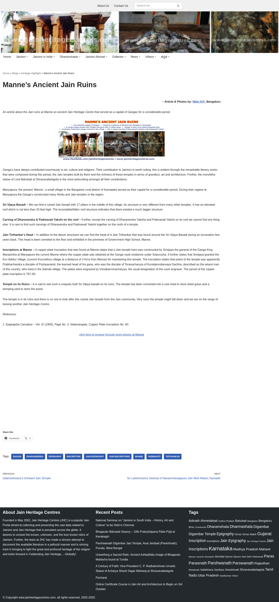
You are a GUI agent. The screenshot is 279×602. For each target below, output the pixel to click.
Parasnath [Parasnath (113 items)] (198, 563)
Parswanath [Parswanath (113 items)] (243, 563)
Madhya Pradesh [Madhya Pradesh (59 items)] (245, 549)
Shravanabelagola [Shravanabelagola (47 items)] (252, 569)
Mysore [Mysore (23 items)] (229, 556)
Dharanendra (35, 456)
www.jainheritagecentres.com (37, 597)
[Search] (154, 5)
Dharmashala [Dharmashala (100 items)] (241, 526)
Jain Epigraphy (95, 456)
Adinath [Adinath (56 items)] (194, 521)
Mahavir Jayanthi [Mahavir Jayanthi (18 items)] (196, 557)
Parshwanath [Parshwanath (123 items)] (220, 563)
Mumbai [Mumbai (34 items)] (220, 556)
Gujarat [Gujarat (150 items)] (264, 533)
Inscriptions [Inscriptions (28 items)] (213, 541)
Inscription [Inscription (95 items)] (197, 541)
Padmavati (154, 456)
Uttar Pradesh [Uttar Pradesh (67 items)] (208, 575)
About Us (103, 5)
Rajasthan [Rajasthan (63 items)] (262, 563)
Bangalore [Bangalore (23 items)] (252, 521)
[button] (27, 56)
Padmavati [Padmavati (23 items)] (257, 556)
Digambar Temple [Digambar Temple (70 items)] (202, 534)
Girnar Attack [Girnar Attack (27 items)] (249, 534)
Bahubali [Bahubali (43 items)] (240, 521)
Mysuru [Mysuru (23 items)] (237, 556)
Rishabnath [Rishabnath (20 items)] (194, 570)
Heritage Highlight (31, 73)
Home (7, 56)
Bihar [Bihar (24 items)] (191, 527)
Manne (139, 456)
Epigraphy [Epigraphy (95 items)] (225, 534)
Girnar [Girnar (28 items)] (238, 534)
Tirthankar (173, 456)
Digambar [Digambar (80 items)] (261, 527)
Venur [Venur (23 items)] (235, 575)
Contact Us (121, 5)
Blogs (15, 73)
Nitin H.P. (199, 101)
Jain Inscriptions (119, 456)
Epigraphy (55, 456)
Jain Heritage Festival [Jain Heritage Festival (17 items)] (256, 541)
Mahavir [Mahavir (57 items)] (265, 549)
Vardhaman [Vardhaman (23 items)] (225, 575)
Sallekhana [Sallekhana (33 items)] (206, 569)
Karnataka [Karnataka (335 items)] (221, 548)
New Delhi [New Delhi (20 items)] (246, 556)
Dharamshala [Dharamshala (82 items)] (218, 526)
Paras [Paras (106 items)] (269, 556)
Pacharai (101, 577)
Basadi (17, 456)
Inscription (73, 456)
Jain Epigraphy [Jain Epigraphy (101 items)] (233, 540)
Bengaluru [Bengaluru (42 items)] (265, 520)
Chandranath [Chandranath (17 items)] (200, 527)
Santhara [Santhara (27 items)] (219, 569)
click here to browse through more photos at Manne (111, 334)
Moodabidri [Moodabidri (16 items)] (209, 557)
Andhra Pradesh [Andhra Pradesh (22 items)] (226, 521)
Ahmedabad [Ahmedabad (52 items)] (209, 521)
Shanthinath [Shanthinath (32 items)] (232, 569)
